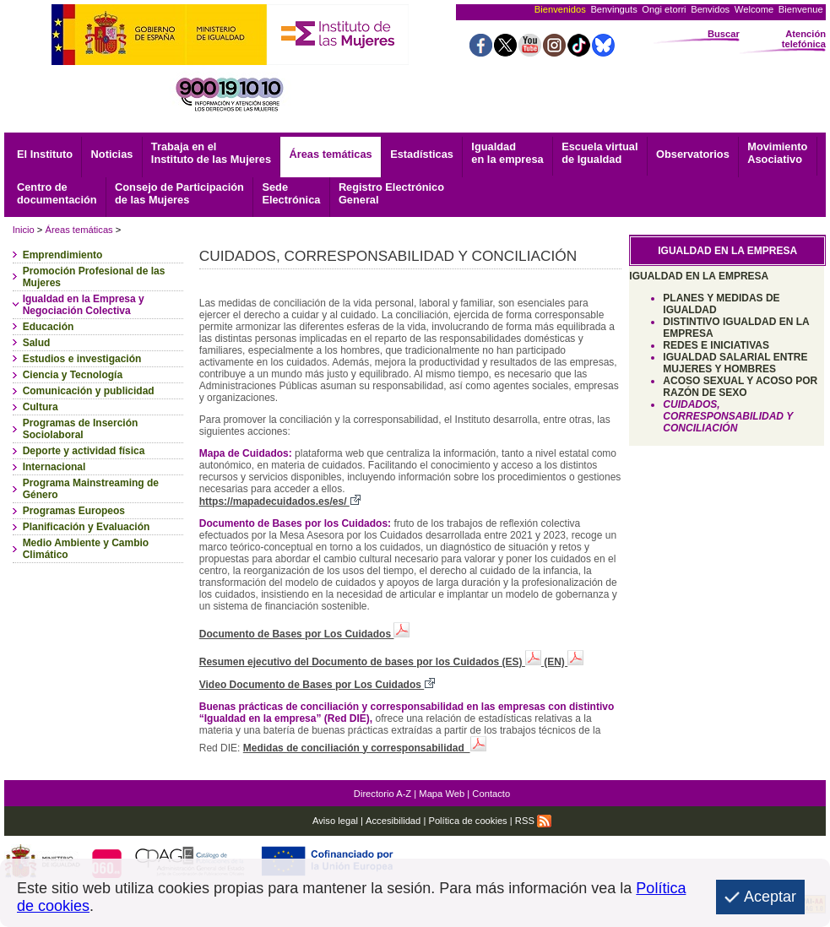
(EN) (563, 662)
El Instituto (45, 154)
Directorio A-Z (382, 794)
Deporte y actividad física (84, 451)
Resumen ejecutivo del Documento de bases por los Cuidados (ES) (371, 662)
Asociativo (777, 152)
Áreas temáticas (331, 154)
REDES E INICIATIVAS (716, 345)
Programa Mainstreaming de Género (91, 489)
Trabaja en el (211, 152)
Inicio (24, 230)
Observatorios (693, 154)
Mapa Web (441, 794)
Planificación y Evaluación (86, 527)
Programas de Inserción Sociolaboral (80, 429)
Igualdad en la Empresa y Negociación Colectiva (83, 305)
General (391, 193)
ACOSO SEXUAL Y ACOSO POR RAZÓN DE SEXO (740, 386)
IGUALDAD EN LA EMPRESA (698, 276)
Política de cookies (467, 821)
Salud (37, 343)
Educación (48, 327)
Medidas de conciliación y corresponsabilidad (364, 748)
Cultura (40, 407)
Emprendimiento (63, 255)
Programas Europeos (74, 511)
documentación (57, 193)
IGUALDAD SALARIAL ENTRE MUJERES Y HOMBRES (735, 363)
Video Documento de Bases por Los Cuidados (317, 685)
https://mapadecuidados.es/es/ (280, 501)
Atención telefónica (804, 39)
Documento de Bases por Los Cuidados (304, 634)
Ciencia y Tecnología (72, 375)
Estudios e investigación (82, 359)
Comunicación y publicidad (89, 391)
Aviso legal (335, 821)
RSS (533, 821)
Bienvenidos (560, 9)
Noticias (112, 154)
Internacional (54, 467)
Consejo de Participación (179, 193)
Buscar (724, 34)
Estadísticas (421, 154)
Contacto (491, 794)
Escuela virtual (599, 152)
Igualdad (507, 152)
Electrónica (291, 193)
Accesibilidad (393, 821)
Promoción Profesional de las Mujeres (94, 277)
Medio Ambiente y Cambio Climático (86, 549)
